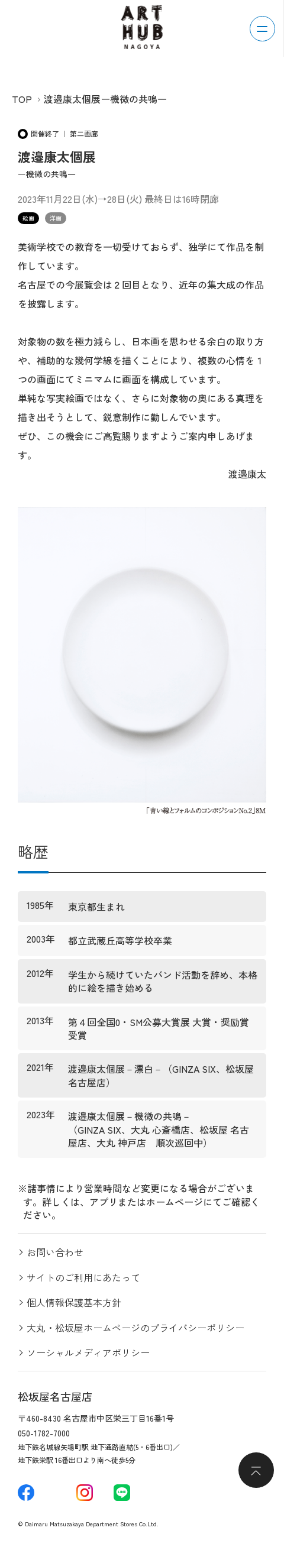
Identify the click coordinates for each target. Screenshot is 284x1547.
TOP (22, 99)
